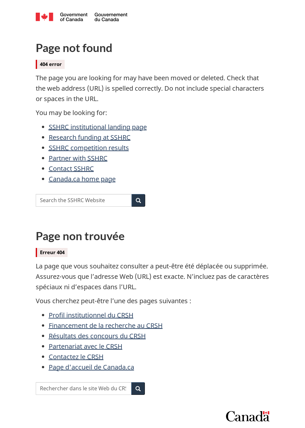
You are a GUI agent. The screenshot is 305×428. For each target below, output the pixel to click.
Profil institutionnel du (91, 315)
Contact (71, 168)
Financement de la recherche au (106, 325)
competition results (89, 147)
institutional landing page (98, 127)
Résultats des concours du (97, 335)
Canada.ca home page (82, 179)
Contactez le (76, 356)
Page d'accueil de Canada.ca (91, 367)
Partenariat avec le (85, 346)
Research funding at (90, 137)
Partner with (78, 158)
